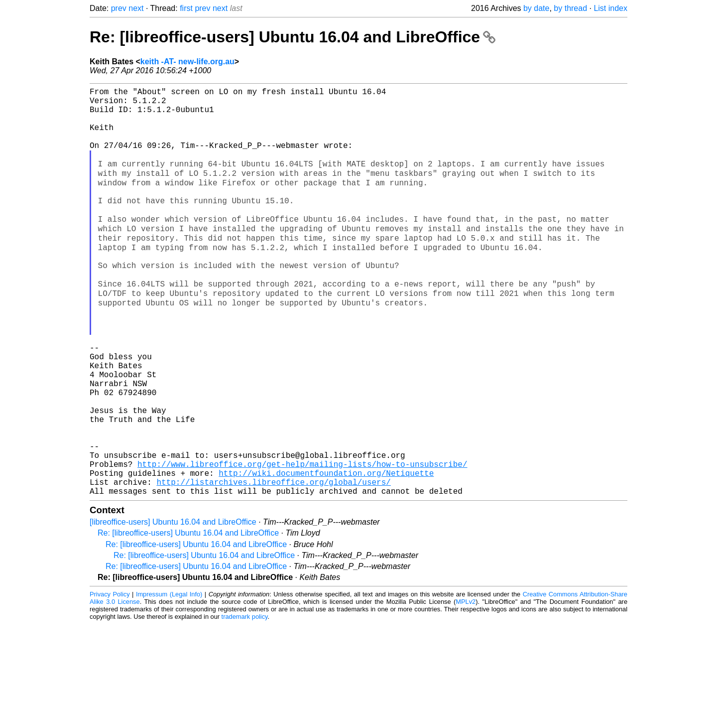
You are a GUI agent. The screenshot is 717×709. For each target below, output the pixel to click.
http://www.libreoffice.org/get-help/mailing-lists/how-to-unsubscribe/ (302, 542)
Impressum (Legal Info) (169, 679)
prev (118, 8)
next (135, 8)
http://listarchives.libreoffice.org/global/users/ (273, 564)
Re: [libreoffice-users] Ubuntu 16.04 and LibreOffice (292, 37)
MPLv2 (466, 686)
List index (610, 8)
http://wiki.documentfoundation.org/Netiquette (326, 553)
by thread (570, 8)
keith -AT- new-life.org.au (187, 61)
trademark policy (245, 701)
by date (536, 8)
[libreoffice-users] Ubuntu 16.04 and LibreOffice (173, 606)
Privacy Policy (110, 679)
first (186, 8)
